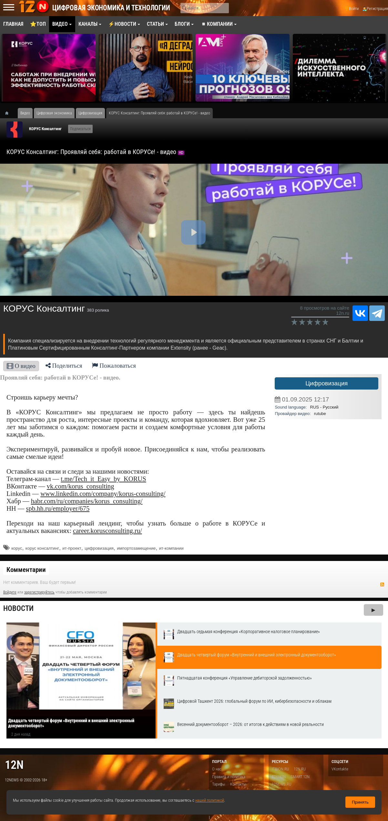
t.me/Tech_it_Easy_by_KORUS (103, 478)
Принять (360, 802)
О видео (21, 365)
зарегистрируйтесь (39, 592)
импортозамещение (136, 548)
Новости (18, 608)
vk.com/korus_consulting (80, 486)
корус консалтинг (42, 548)
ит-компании (171, 548)
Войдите (9, 592)
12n (14, 764)
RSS (382, 584)
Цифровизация (326, 383)
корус (16, 548)
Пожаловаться (114, 365)
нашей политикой (209, 800)
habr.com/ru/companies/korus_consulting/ (87, 501)
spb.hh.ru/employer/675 (58, 508)
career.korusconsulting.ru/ (107, 530)
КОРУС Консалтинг (45, 128)
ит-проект (71, 548)
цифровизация (99, 548)
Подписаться (80, 129)
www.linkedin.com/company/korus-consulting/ (102, 493)
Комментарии (26, 570)
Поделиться (64, 365)
